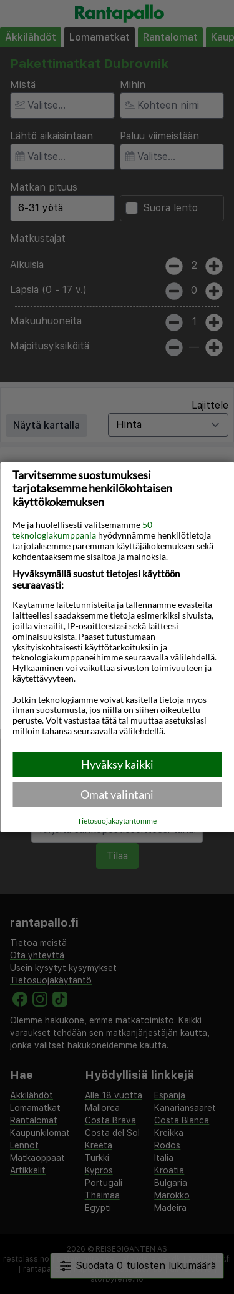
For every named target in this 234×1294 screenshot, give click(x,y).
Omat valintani (117, 794)
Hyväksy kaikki (117, 764)
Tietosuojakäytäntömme (117, 821)
